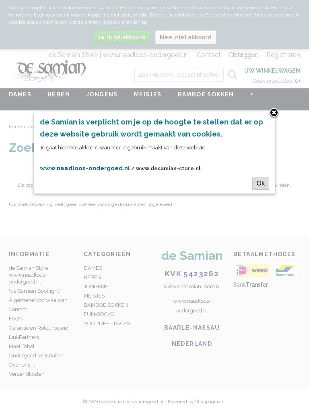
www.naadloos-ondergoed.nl (85, 168)
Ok (261, 183)
